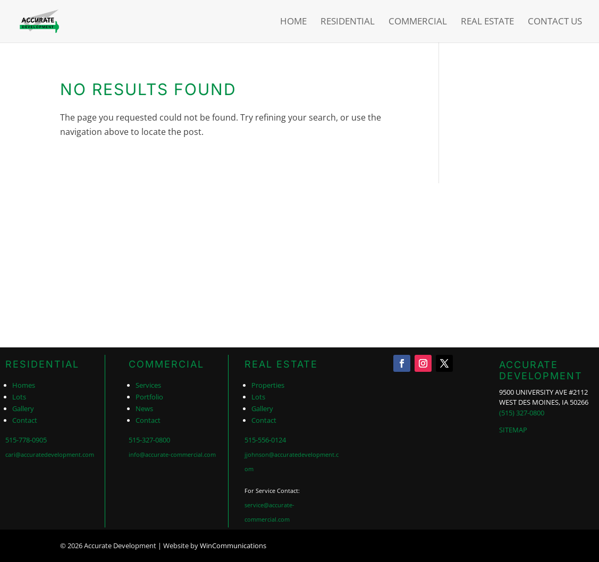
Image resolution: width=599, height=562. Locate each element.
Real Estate (487, 22)
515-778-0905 (26, 440)
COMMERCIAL (166, 364)
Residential (347, 22)
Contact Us (555, 22)
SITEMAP (513, 430)
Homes (23, 385)
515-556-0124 (265, 440)
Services (148, 385)
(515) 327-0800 (521, 413)
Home (293, 22)
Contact (24, 420)
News (144, 408)
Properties (267, 385)
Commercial (418, 22)
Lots (19, 397)
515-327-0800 (149, 440)
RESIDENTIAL (42, 364)
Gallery (23, 408)
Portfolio (149, 397)
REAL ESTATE (281, 364)
